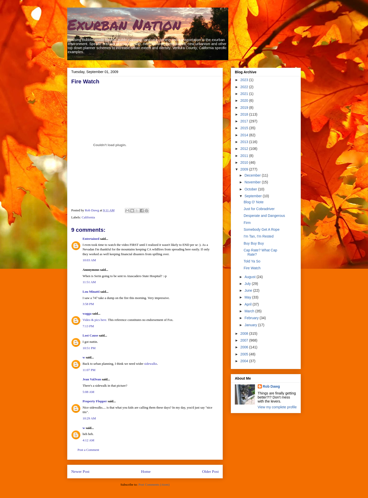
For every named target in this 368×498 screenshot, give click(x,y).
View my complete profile (277, 407)
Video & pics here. (95, 320)
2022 (244, 87)
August (250, 277)
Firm (247, 223)
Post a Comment (88, 450)
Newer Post (80, 471)
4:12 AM (88, 440)
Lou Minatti (91, 291)
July (248, 284)
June (248, 290)
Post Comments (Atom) (154, 484)
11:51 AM (89, 282)
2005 (244, 354)
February (252, 318)
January (251, 325)
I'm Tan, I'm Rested (259, 236)
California (88, 217)
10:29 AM (89, 418)
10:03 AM (89, 260)
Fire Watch (252, 268)
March (249, 311)
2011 (244, 156)
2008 (244, 333)
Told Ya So (252, 261)
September (253, 196)
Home (146, 471)
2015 (244, 128)
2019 (244, 108)
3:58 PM (88, 304)
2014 (244, 135)
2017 (244, 121)
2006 (244, 347)
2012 (244, 149)
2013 (244, 142)
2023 (244, 80)
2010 (244, 162)
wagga (87, 313)
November (253, 182)
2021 (244, 94)
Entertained (91, 239)
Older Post (210, 471)
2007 (244, 340)
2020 (244, 100)
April (248, 304)
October (251, 189)
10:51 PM (89, 348)
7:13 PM (88, 326)
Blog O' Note (254, 202)
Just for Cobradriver (259, 209)
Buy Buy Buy (254, 243)
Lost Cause (90, 335)
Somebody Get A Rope (261, 229)
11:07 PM (89, 370)
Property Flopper (95, 401)
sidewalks (150, 364)
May (248, 297)
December (253, 175)
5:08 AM (88, 392)
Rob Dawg (271, 386)
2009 (244, 169)
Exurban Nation (124, 24)
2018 (244, 114)
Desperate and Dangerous (264, 216)
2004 (244, 361)
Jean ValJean (92, 379)
